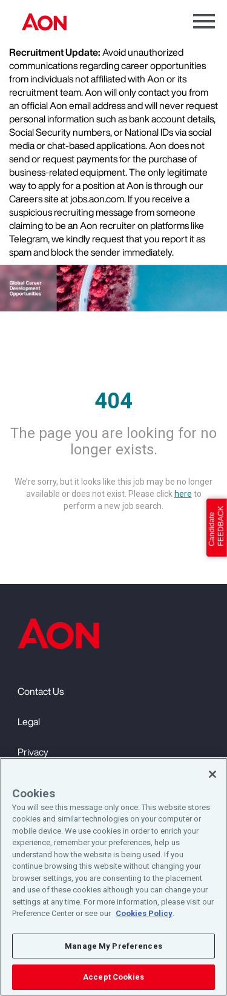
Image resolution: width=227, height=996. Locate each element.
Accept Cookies (113, 977)
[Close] (212, 774)
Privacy (33, 752)
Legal (29, 721)
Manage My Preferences (113, 946)
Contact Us (41, 691)
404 (113, 400)
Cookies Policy (144, 913)
